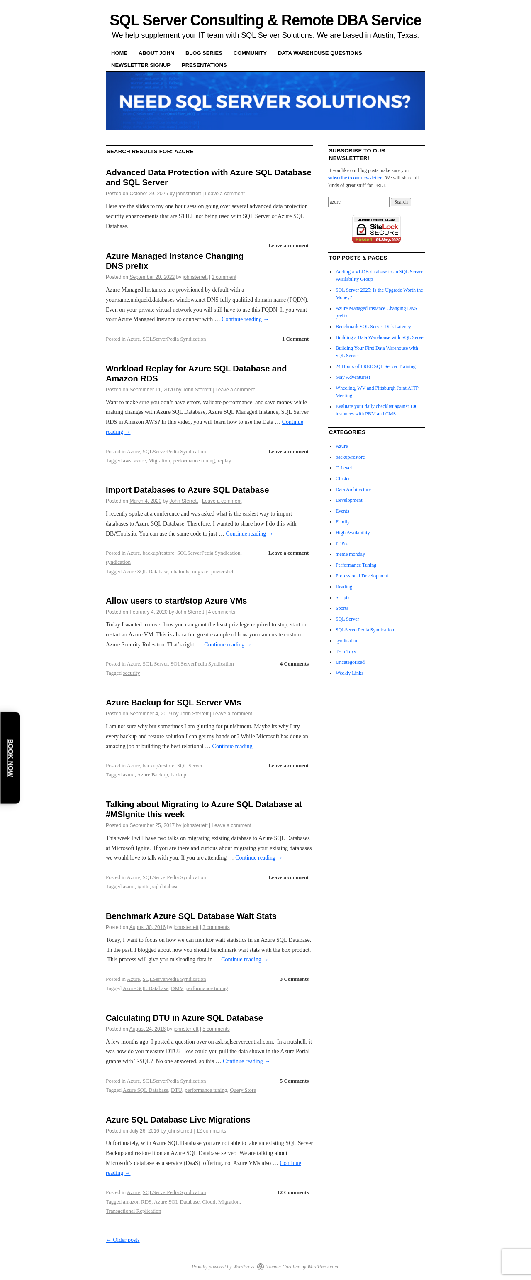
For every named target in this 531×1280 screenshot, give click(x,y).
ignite (143, 886)
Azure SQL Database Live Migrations (178, 1119)
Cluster (343, 479)
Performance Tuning (356, 565)
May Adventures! (353, 377)
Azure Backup (152, 774)
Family (343, 522)
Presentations (204, 65)
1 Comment (295, 339)
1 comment (224, 277)
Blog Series (203, 53)
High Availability (353, 533)
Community (250, 53)
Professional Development (362, 576)
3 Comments (294, 979)
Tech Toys (346, 651)
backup (178, 774)
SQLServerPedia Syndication (174, 339)
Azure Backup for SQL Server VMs (173, 702)
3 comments (215, 927)
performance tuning (194, 460)
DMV (177, 988)
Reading (344, 587)
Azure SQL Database (145, 571)
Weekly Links (349, 673)
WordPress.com (322, 1267)
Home (119, 53)
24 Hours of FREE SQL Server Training (376, 366)
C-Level (344, 468)
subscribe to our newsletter (355, 178)
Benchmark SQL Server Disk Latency (373, 326)
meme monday (350, 554)
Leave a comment (224, 194)
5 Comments (294, 1081)
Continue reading (245, 319)
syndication (118, 562)
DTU (176, 1090)
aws (127, 460)
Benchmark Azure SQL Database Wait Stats (191, 916)
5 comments (215, 1029)
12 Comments (293, 1192)
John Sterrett (197, 390)
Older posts (123, 1240)
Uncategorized (350, 662)
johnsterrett (188, 194)
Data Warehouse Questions (320, 53)
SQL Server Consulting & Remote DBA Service (265, 20)
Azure (133, 339)
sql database (165, 886)
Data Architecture (353, 489)
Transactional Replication (133, 1211)
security (131, 673)
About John (156, 53)
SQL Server (155, 664)
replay (224, 460)
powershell (223, 571)
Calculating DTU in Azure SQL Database (184, 1017)
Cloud (209, 1202)
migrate (200, 571)
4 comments (221, 612)
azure (140, 460)
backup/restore (159, 553)
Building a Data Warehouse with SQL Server (380, 337)
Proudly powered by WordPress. (224, 1267)
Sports (342, 608)
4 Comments (294, 664)
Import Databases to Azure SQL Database (187, 489)
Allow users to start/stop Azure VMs (176, 600)
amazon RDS (137, 1202)
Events (342, 511)
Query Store (243, 1090)
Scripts (342, 597)
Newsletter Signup (141, 65)
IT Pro (342, 543)
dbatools (180, 571)
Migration (159, 460)
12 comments (211, 1131)
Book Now (10, 758)
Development (349, 500)
